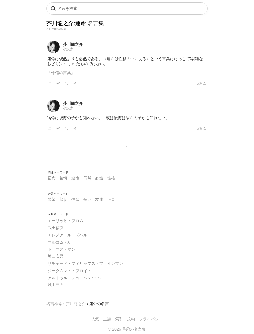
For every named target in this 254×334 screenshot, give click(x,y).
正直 (111, 199)
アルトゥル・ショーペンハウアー (77, 278)
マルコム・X (59, 242)
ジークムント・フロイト (69, 271)
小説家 (68, 49)
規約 (131, 319)
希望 (52, 199)
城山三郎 (56, 285)
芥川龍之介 (73, 44)
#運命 (201, 83)
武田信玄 (56, 228)
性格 (111, 178)
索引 (119, 319)
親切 (63, 199)
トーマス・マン (61, 249)
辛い (87, 199)
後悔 (63, 178)
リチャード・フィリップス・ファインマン (85, 263)
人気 (95, 319)
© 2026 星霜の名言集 (127, 329)
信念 (75, 199)
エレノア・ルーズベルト (69, 235)
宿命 (52, 178)
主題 (107, 319)
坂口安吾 (56, 256)
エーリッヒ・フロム (65, 221)
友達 (99, 199)
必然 (99, 178)
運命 (75, 178)
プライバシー (151, 319)
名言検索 (54, 304)
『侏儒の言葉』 (61, 73)
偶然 (87, 178)
